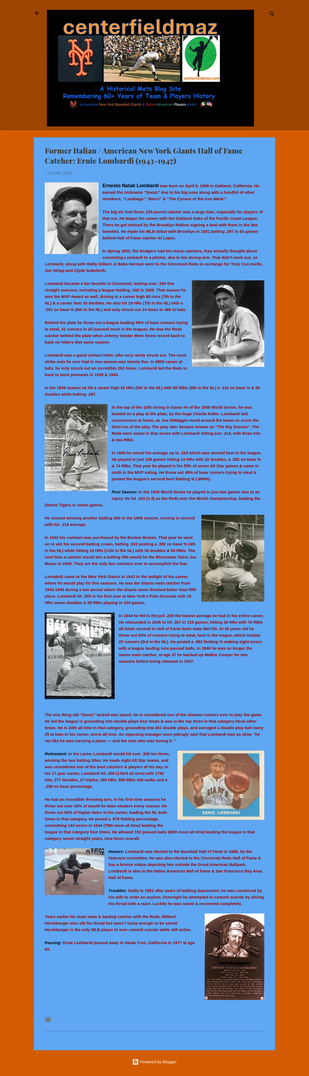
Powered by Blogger (154, 1061)
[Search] (272, 15)
